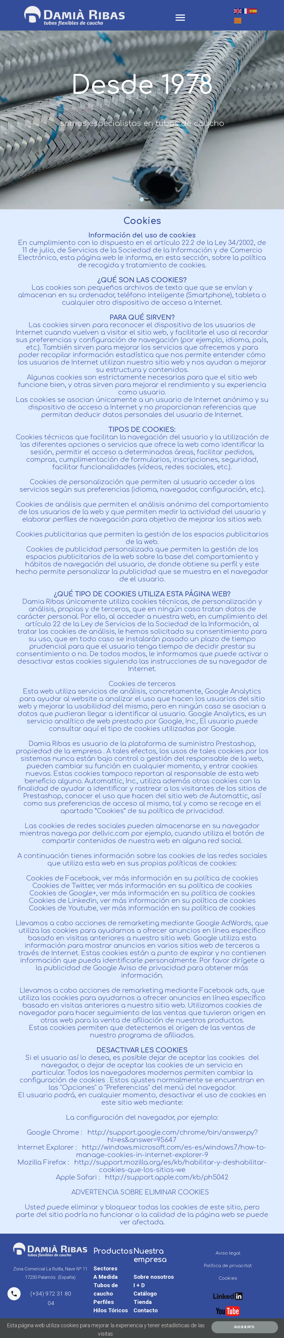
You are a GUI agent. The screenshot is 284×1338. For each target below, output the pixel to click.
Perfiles (103, 1302)
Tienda (142, 1302)
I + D (139, 1285)
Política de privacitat (228, 1265)
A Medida (105, 1276)
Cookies (228, 1278)
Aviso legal (228, 1253)
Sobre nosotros (153, 1276)
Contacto (145, 1310)
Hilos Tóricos (110, 1310)
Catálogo (145, 1293)
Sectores (105, 1268)
